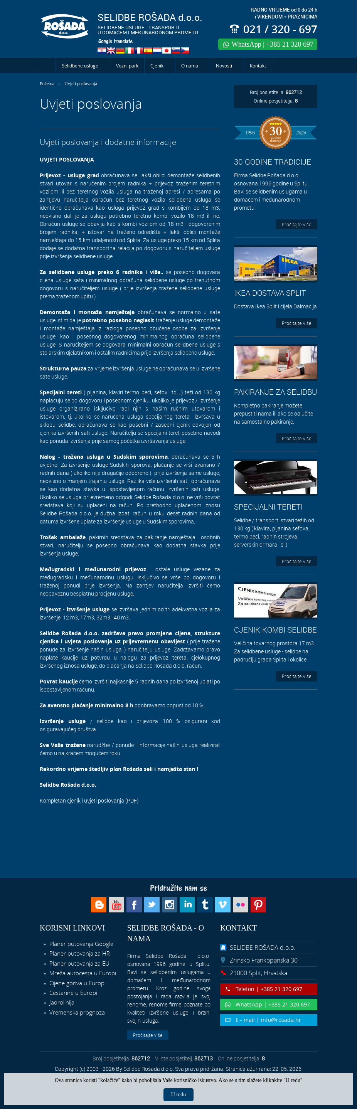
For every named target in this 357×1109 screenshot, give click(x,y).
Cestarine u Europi (72, 992)
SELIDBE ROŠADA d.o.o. (262, 947)
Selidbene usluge (80, 65)
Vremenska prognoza (76, 1012)
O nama (189, 65)
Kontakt (258, 65)
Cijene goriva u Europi (77, 983)
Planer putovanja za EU (78, 963)
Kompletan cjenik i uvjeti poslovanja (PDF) (89, 800)
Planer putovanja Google (80, 943)
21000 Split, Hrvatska (258, 973)
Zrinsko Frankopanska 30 (264, 960)
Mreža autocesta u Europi (82, 973)
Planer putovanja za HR (79, 953)
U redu (178, 1094)
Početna (48, 65)
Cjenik (156, 65)
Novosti (224, 65)
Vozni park (127, 65)
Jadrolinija (61, 1002)
